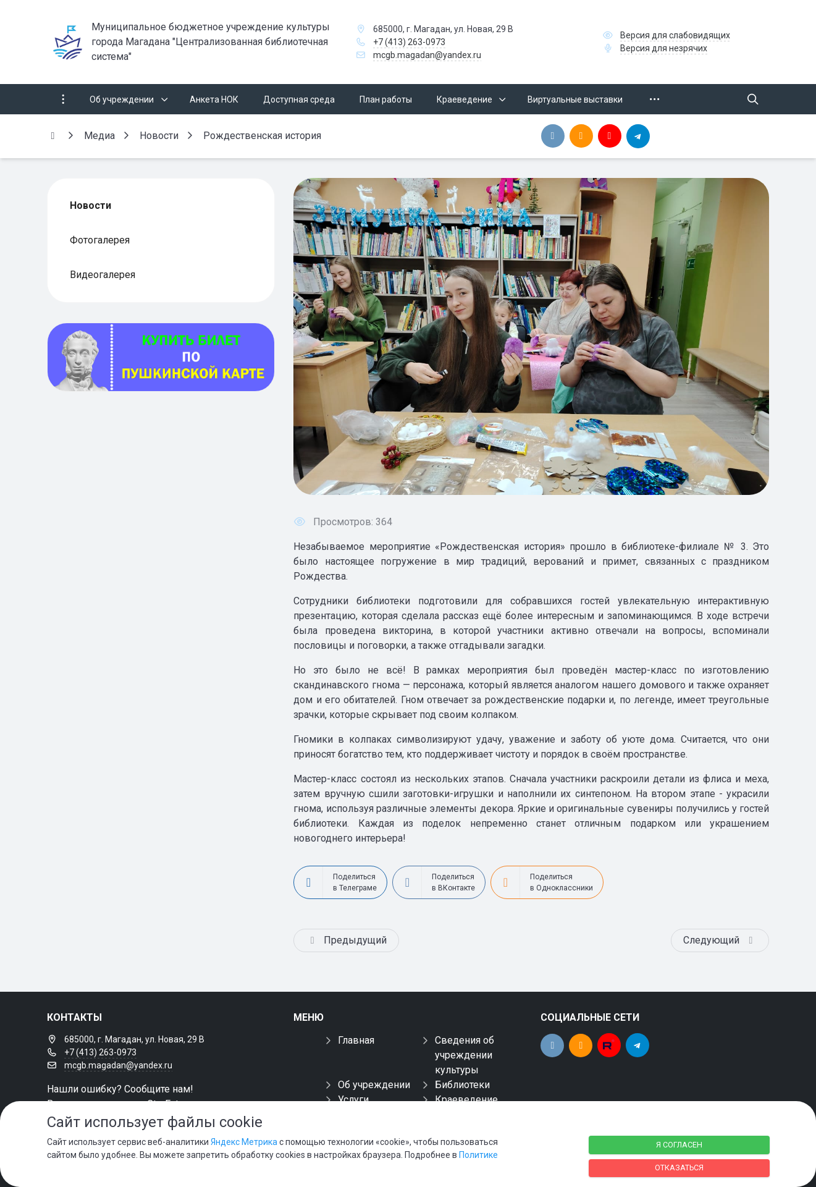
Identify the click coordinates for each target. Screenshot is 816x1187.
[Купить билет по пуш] (161, 357)
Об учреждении (374, 1085)
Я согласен (679, 1144)
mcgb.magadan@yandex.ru (427, 55)
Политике (478, 1155)
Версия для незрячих (663, 48)
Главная (356, 1040)
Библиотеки (462, 1085)
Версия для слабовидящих (675, 35)
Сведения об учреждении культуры (464, 1055)
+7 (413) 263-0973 (409, 42)
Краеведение (466, 1099)
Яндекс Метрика (244, 1142)
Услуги (353, 1099)
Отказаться (679, 1167)
